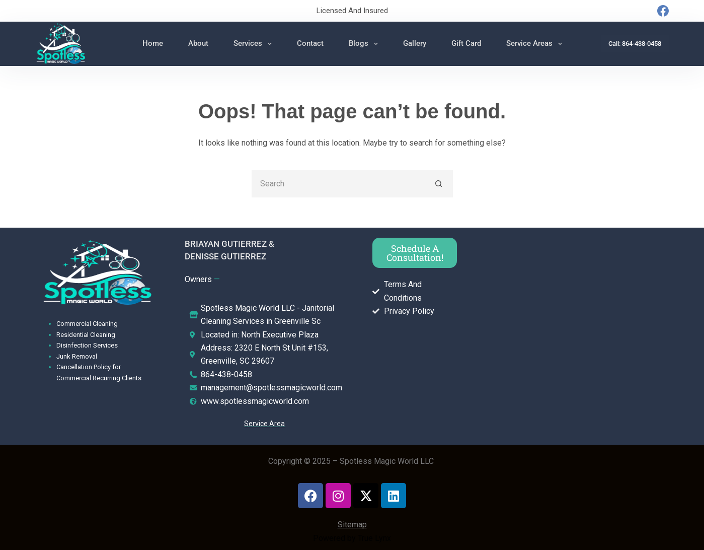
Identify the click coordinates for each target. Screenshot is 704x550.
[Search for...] (338, 183)
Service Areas (536, 44)
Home (152, 43)
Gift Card (466, 43)
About (198, 43)
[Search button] (439, 183)
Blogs (365, 44)
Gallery (414, 43)
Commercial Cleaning (87, 323)
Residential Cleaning (85, 334)
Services (254, 44)
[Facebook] (663, 11)
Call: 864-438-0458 (634, 43)
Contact (310, 43)
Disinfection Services (87, 345)
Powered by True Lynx (352, 538)
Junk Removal (76, 356)
